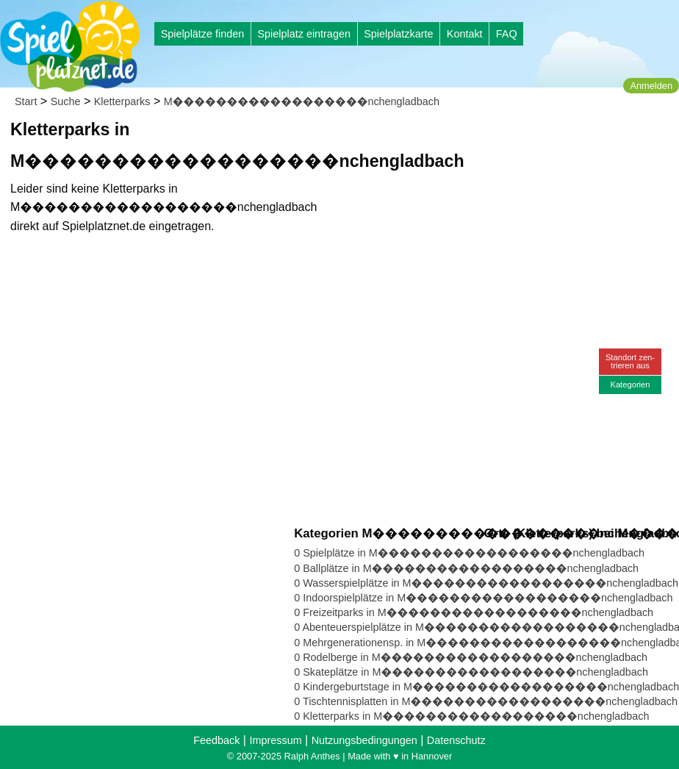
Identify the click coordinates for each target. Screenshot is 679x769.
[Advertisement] (461, 140)
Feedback (216, 740)
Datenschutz (456, 740)
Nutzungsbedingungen (364, 740)
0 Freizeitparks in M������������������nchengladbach (473, 612)
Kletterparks (122, 101)
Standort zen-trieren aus (630, 361)
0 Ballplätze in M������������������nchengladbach (466, 568)
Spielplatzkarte (398, 34)
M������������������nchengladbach (301, 101)
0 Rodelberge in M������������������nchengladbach (470, 657)
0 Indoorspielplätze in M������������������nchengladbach (483, 598)
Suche (66, 101)
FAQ (506, 34)
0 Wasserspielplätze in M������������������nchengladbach (486, 583)
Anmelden (651, 85)
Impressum (275, 740)
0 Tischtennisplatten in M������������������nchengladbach (486, 701)
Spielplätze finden (203, 34)
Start (26, 101)
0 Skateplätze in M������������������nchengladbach (471, 672)
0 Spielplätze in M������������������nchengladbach (469, 553)
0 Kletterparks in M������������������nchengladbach (471, 716)
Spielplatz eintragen (303, 34)
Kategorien (630, 384)
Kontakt (465, 34)
